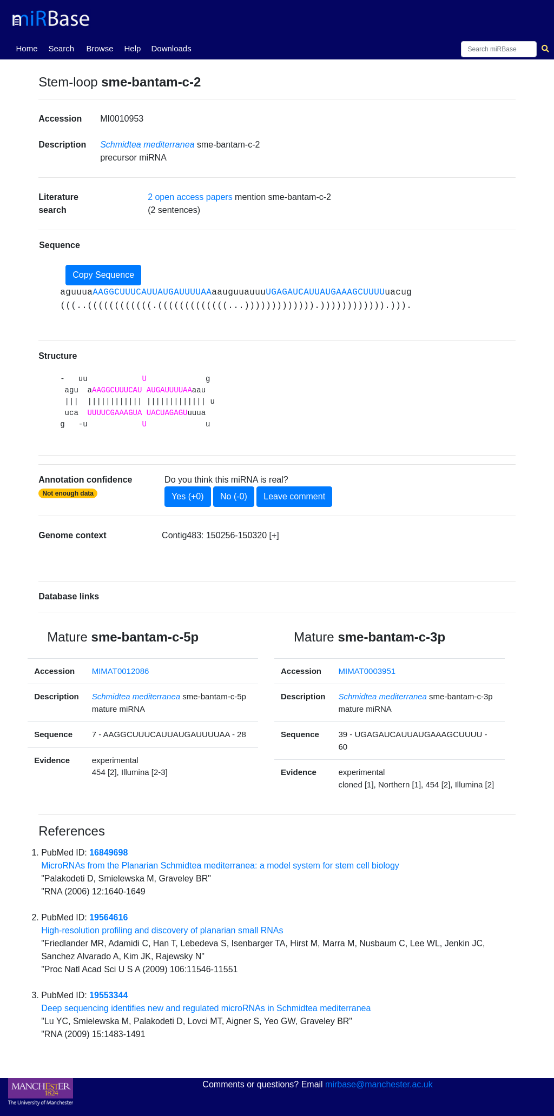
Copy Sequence (103, 274)
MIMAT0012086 (120, 671)
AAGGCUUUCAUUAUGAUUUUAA (152, 292)
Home (28, 47)
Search (61, 48)
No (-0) (233, 496)
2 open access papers (190, 197)
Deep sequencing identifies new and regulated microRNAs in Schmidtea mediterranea (206, 1008)
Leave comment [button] (294, 496)
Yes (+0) (187, 496)
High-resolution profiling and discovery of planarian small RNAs (162, 930)
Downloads (171, 48)
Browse (99, 48)
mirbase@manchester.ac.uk (379, 1084)
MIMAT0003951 (367, 671)
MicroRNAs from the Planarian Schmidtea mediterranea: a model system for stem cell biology (220, 865)
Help (132, 48)
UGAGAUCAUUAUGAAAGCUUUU (325, 292)
